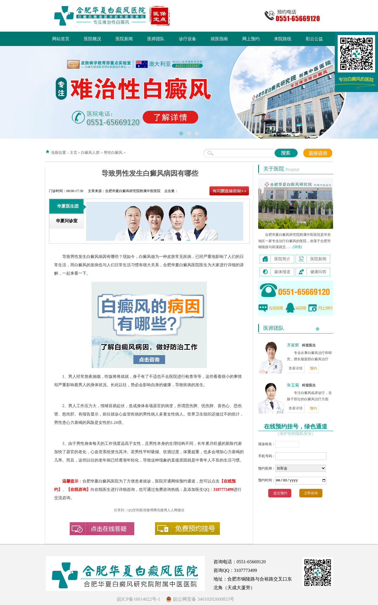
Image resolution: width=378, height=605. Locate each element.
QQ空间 (133, 510)
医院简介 (282, 259)
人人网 (172, 510)
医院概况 (92, 39)
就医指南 (219, 39)
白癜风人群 (90, 152)
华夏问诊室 (67, 221)
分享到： (121, 510)
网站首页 (60, 39)
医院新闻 (124, 39)
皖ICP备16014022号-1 (138, 599)
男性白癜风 (113, 152)
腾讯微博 (160, 510)
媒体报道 (282, 272)
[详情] (297, 247)
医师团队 (156, 39)
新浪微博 (146, 510)
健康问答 (318, 272)
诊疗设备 (187, 39)
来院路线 (282, 39)
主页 (73, 152)
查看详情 (296, 368)
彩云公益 (314, 39)
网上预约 (251, 39)
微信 (180, 510)
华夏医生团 (68, 206)
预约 (313, 368)
